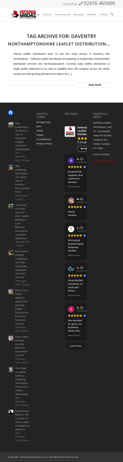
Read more (95, 84)
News (39, 130)
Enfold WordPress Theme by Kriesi (64, 457)
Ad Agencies (43, 122)
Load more (76, 346)
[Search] (112, 14)
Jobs (39, 126)
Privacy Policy (44, 143)
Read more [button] (74, 186)
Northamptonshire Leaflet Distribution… (59, 44)
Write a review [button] (84, 148)
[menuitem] (15, 14)
